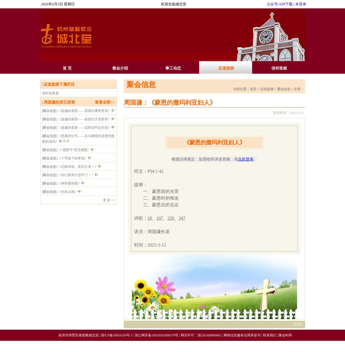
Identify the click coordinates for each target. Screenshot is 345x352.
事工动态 (173, 68)
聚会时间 (285, 335)
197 (159, 218)
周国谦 (50, 102)
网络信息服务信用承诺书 (242, 335)
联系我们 (269, 335)
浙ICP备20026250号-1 (116, 335)
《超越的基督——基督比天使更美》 (84, 119)
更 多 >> (109, 200)
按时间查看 (50, 93)
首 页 (67, 68)
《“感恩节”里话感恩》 (74, 150)
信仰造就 (279, 68)
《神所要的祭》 (69, 183)
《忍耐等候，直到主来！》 (78, 167)
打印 (298, 324)
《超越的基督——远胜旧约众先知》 (84, 128)
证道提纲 (226, 68)
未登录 (300, 4)
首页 (253, 89)
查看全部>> (105, 102)
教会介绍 (120, 68)
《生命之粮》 (68, 192)
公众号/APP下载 (280, 4)
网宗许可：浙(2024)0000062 (201, 335)
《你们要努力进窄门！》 (76, 175)
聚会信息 (141, 85)
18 (150, 218)
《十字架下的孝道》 (73, 158)
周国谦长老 (159, 231)
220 (171, 218)
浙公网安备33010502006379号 (156, 335)
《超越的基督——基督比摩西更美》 (84, 111)
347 (182, 218)
